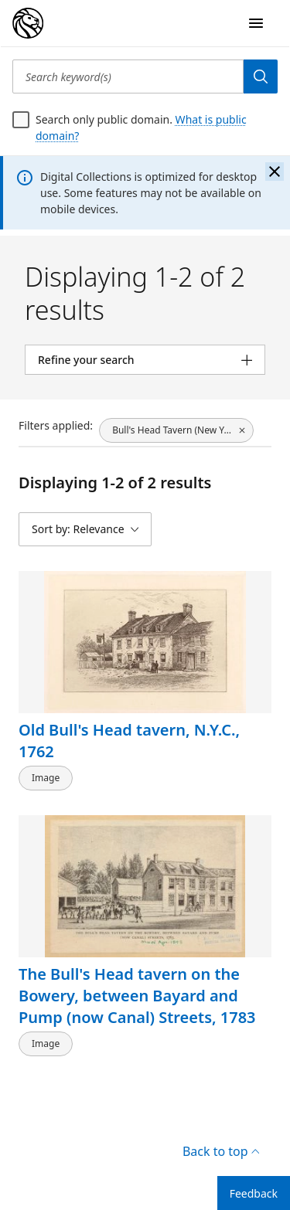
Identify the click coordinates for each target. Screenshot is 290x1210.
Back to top (221, 1151)
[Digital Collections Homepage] (27, 23)
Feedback (254, 1193)
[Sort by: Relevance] (85, 529)
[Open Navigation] (256, 23)
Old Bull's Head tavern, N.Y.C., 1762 (129, 740)
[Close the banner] (274, 171)
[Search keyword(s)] (128, 76)
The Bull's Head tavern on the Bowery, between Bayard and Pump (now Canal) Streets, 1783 (137, 995)
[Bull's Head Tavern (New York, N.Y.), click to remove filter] (176, 430)
